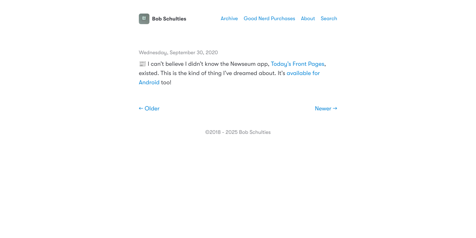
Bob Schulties (162, 19)
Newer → (326, 108)
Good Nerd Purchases (269, 18)
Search (329, 18)
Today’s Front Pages (297, 64)
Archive (229, 18)
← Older (149, 108)
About (308, 18)
